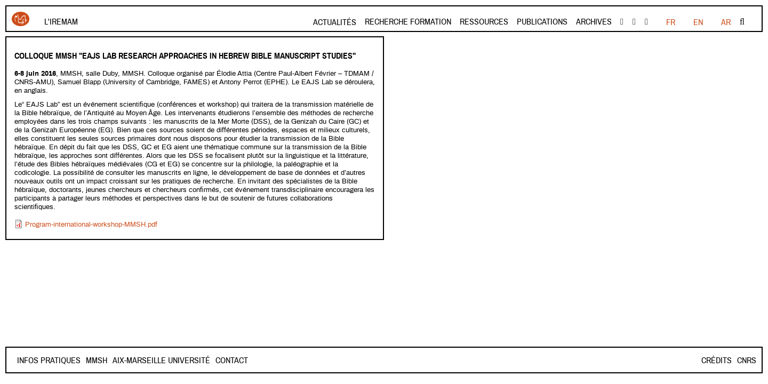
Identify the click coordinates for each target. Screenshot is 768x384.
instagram (646, 22)
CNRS (746, 360)
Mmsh (134, 360)
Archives (594, 22)
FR (670, 22)
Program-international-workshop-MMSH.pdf (91, 224)
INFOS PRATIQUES (49, 360)
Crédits (716, 360)
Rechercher (742, 22)
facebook (621, 22)
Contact (102, 360)
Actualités (334, 22)
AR (726, 22)
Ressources (484, 22)
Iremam (20, 19)
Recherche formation (408, 22)
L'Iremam (61, 22)
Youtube (634, 22)
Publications (542, 22)
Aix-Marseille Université (199, 360)
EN (698, 22)
